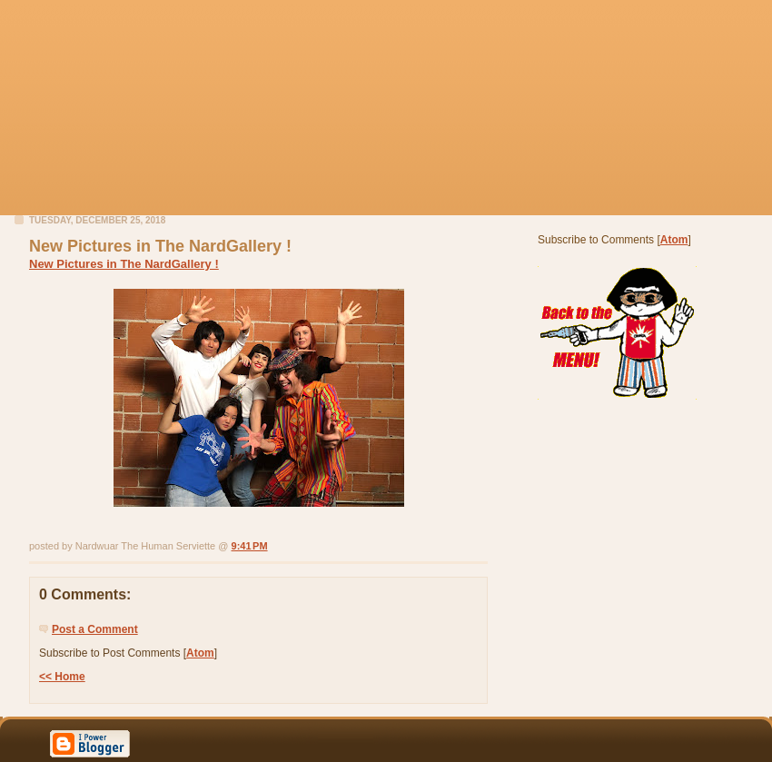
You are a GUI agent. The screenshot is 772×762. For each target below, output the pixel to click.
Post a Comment (95, 629)
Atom (200, 653)
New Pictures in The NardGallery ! (124, 264)
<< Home (62, 676)
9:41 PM (250, 545)
